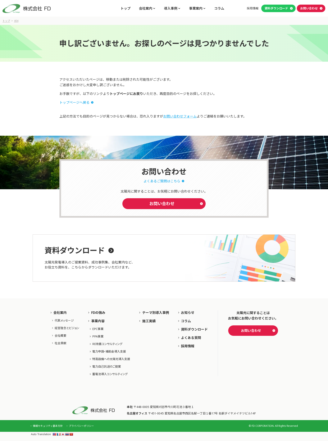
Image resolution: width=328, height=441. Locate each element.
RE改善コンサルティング (107, 344)
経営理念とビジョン (67, 328)
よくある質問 (191, 337)
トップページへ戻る (74, 102)
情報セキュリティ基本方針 (48, 426)
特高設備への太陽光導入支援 (111, 359)
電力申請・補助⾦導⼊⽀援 (109, 351)
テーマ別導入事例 (155, 312)
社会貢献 (60, 343)
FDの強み (98, 312)
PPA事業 (98, 336)
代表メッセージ (64, 320)
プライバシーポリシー (81, 426)
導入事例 (170, 8)
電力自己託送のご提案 (106, 366)
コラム (219, 8)
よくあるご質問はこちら (162, 181)
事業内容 (98, 321)
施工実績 (149, 321)
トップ (125, 8)
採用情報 (253, 8)
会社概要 (60, 335)
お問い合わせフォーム (180, 116)
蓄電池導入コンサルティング (110, 374)
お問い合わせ (309, 8)
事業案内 (195, 8)
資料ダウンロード (276, 8)
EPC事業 (98, 329)
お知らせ (187, 312)
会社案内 (145, 8)
